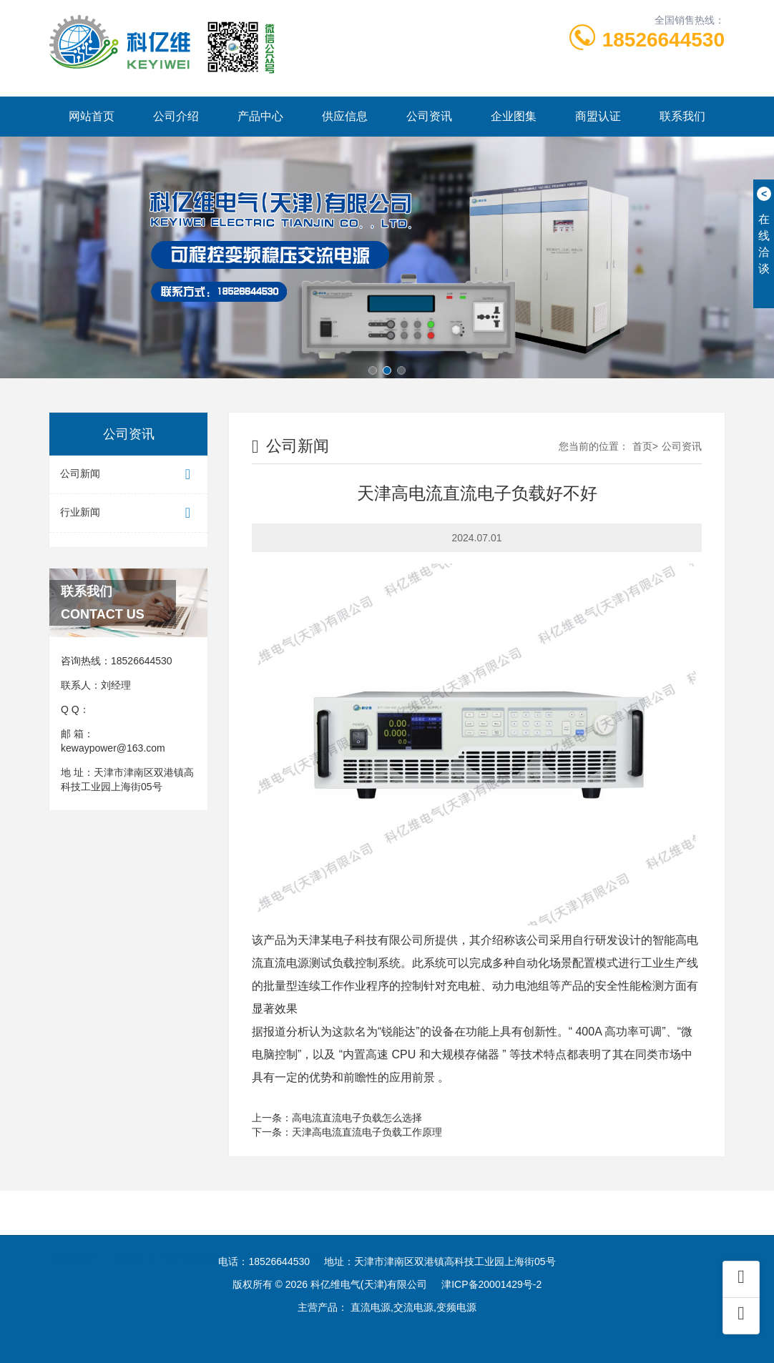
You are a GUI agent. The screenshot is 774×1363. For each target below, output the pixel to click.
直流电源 (286, 963)
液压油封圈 (268, 1242)
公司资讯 (429, 116)
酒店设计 (492, 1242)
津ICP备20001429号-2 (491, 1284)
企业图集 (514, 116)
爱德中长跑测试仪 (412, 1242)
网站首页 (91, 116)
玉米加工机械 (192, 1242)
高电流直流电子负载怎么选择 (357, 1117)
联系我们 (682, 116)
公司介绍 (176, 116)
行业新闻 (128, 513)
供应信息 (345, 116)
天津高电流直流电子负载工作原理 (367, 1132)
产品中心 (260, 116)
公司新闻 (128, 474)
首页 (642, 446)
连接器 (128, 1242)
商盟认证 (598, 116)
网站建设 (332, 1242)
